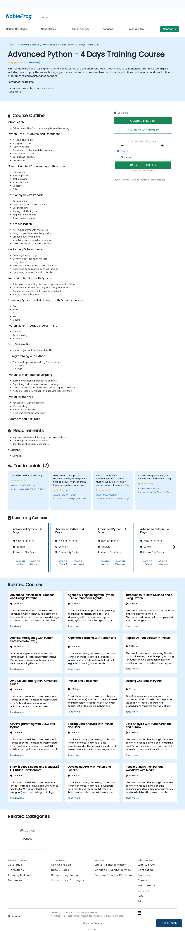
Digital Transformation (110, 865)
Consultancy (49, 29)
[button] (174, 547)
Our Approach (61, 865)
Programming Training (28, 44)
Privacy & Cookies (92, 923)
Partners (144, 875)
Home (11, 44)
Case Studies (60, 870)
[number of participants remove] (123, 145)
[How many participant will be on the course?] (143, 145)
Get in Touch (169, 923)
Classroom (126, 157)
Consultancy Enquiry (65, 875)
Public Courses (80, 29)
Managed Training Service (112, 870)
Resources (15, 880)
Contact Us (169, 29)
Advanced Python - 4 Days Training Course (80, 44)
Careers (143, 890)
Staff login (92, 929)
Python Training (49, 44)
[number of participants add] (163, 145)
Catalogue (15, 865)
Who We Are (136, 29)
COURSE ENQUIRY (143, 121)
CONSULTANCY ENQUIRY (143, 130)
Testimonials (147, 885)
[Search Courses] (109, 17)
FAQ (141, 896)
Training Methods (20, 875)
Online (124, 151)
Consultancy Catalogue (67, 880)
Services (108, 29)
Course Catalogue (17, 29)
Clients (143, 880)
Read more (14, 92)
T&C (141, 901)
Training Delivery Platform (113, 875)
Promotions (16, 870)
